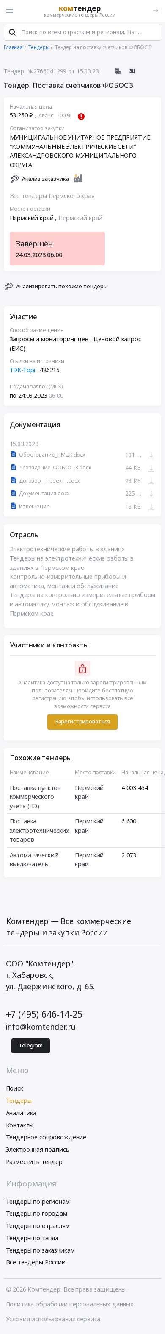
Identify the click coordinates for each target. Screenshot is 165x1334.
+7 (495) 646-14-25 (44, 1015)
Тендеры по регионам (38, 1202)
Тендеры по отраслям (38, 1226)
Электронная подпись (37, 1150)
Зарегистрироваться (82, 722)
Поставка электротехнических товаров (39, 831)
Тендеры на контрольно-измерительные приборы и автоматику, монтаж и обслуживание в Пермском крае (83, 605)
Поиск (14, 1089)
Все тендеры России (36, 1263)
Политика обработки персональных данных (70, 1305)
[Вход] (156, 11)
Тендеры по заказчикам (40, 1251)
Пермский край (80, 219)
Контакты (20, 1126)
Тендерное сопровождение (46, 1138)
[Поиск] (12, 33)
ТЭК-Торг (23, 371)
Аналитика (21, 1114)
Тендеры (19, 1101)
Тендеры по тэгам (32, 1239)
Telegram (31, 1046)
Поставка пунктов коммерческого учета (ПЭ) (35, 797)
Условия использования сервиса (53, 1320)
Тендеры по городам (36, 1215)
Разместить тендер (34, 1162)
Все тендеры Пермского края (52, 197)
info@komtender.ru (41, 1027)
